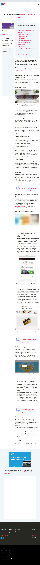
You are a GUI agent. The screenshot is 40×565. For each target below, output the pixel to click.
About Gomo (34, 527)
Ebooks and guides (12, 529)
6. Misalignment (21, 44)
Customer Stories (35, 537)
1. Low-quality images (23, 34)
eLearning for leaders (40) (7, 41)
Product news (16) (5, 38)
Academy (34, 0)
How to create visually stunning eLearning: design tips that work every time (27, 69)
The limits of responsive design (24, 50)
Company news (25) (5, 45)
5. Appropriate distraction (24, 42)
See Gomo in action (35, 539)
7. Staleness (21, 46)
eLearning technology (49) (7, 43)
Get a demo (3, 531)
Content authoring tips (21, 10)
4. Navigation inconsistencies (24, 40)
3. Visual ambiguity (22, 38)
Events (10, 532)
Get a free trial (3, 529)
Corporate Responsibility (5, 552)
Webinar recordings (12, 531)
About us (26, 0)
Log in (18, 527)
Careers (33, 529)
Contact (22, 0)
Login (38, 0)
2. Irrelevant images (22, 36)
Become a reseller (28, 527)
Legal (2, 554)
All (2, 36)
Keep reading (20, 52)
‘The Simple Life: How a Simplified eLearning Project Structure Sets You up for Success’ (30, 341)
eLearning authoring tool (20, 206)
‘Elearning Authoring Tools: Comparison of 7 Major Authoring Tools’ (29, 411)
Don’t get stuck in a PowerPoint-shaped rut (27, 48)
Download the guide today (24, 54)
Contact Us (3, 527)
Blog (15, 10)
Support (30, 0)
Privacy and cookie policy (5, 550)
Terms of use (3, 548)
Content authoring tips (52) (7, 40)
